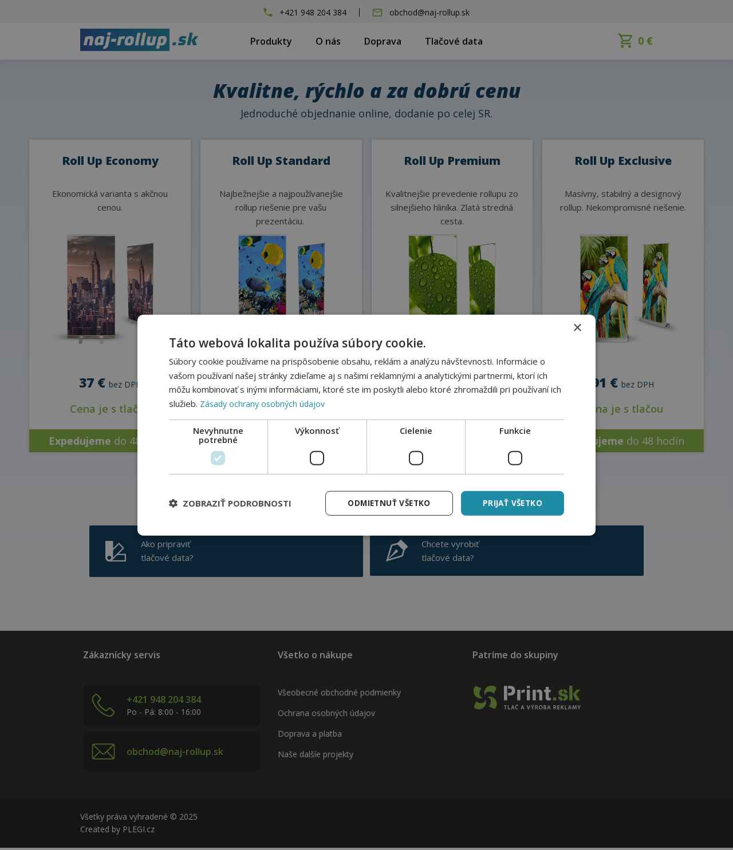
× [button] (577, 327)
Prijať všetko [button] (511, 502)
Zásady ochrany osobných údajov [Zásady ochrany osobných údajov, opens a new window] (265, 403)
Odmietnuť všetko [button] (384, 502)
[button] (230, 503)
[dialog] (366, 425)
